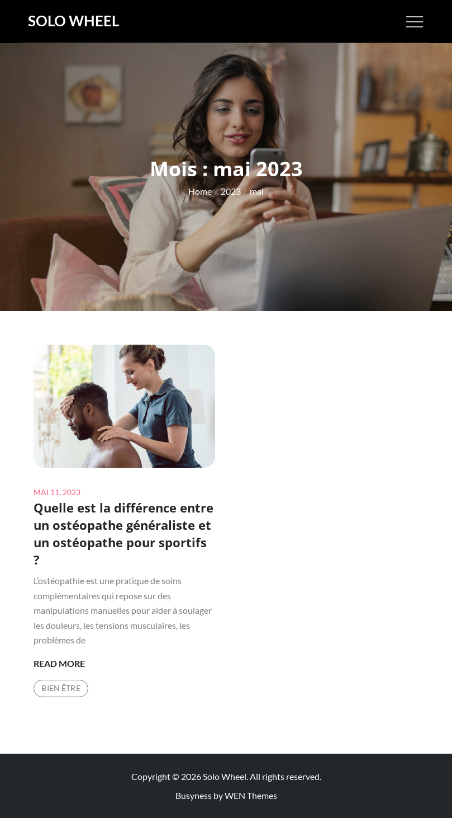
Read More (59, 663)
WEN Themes (251, 795)
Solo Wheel (73, 21)
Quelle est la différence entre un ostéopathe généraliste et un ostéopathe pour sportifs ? (123, 533)
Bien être (60, 688)
